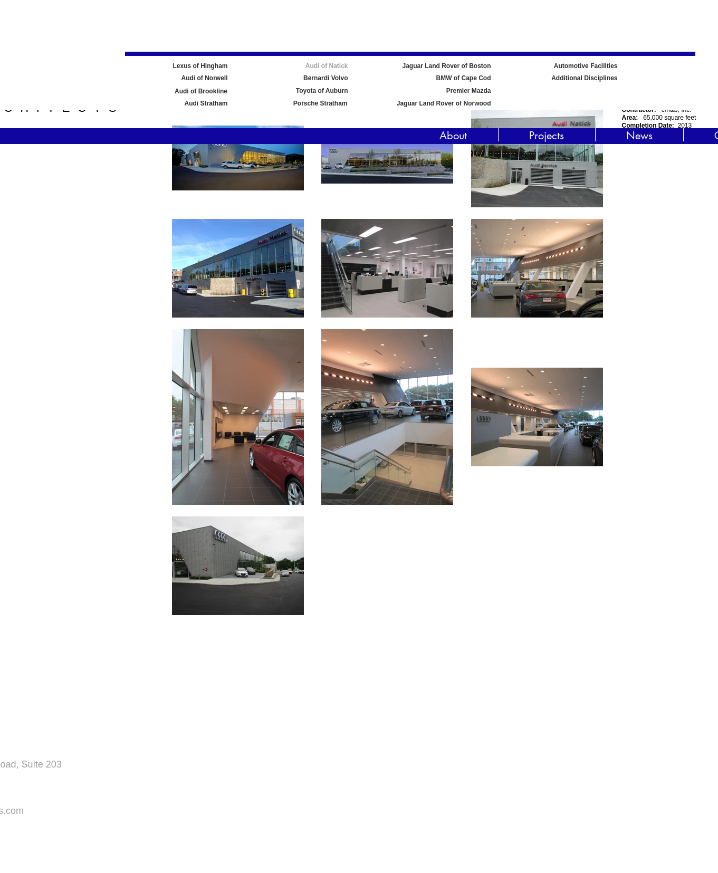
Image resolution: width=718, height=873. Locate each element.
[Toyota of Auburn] (292, 91)
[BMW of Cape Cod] (435, 78)
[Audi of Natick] (292, 66)
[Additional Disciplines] (575, 78)
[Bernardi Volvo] (292, 78)
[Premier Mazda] (435, 91)
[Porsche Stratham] (291, 104)
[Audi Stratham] (171, 104)
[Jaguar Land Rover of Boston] (435, 66)
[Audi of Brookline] (201, 91)
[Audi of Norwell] (172, 78)
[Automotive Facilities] (575, 66)
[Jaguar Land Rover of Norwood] (435, 104)
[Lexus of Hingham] (172, 66)
